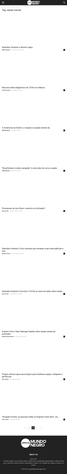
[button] (3, 2)
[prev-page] (25, 427)
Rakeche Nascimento (8, 336)
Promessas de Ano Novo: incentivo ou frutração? (23, 208)
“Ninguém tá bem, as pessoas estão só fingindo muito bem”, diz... (30, 417)
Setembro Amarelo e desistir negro (17, 47)
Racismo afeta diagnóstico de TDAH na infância (23, 87)
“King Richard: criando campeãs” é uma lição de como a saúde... (30, 168)
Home (3, 7)
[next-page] (41, 427)
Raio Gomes (5, 211)
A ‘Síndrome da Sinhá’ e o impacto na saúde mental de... (26, 128)
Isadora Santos (6, 90)
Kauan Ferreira (6, 253)
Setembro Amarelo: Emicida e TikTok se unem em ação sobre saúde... (33, 291)
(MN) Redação (6, 50)
